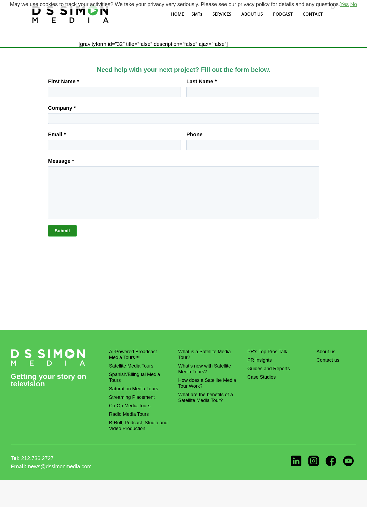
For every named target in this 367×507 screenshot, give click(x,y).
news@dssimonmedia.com (60, 466)
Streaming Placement (132, 397)
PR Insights (259, 360)
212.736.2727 (37, 458)
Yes (344, 4)
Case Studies (261, 377)
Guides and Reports (268, 368)
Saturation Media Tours (133, 388)
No (353, 4)
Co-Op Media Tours (130, 405)
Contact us (328, 360)
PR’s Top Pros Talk (267, 351)
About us (326, 351)
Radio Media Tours (129, 414)
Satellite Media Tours (131, 366)
